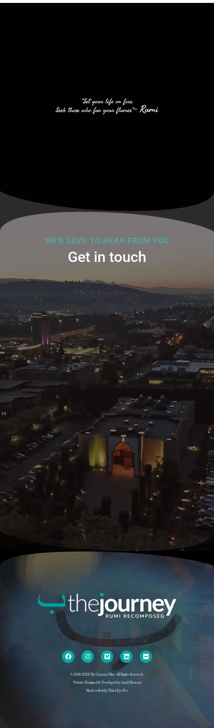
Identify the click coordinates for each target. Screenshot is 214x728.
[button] (107, 634)
